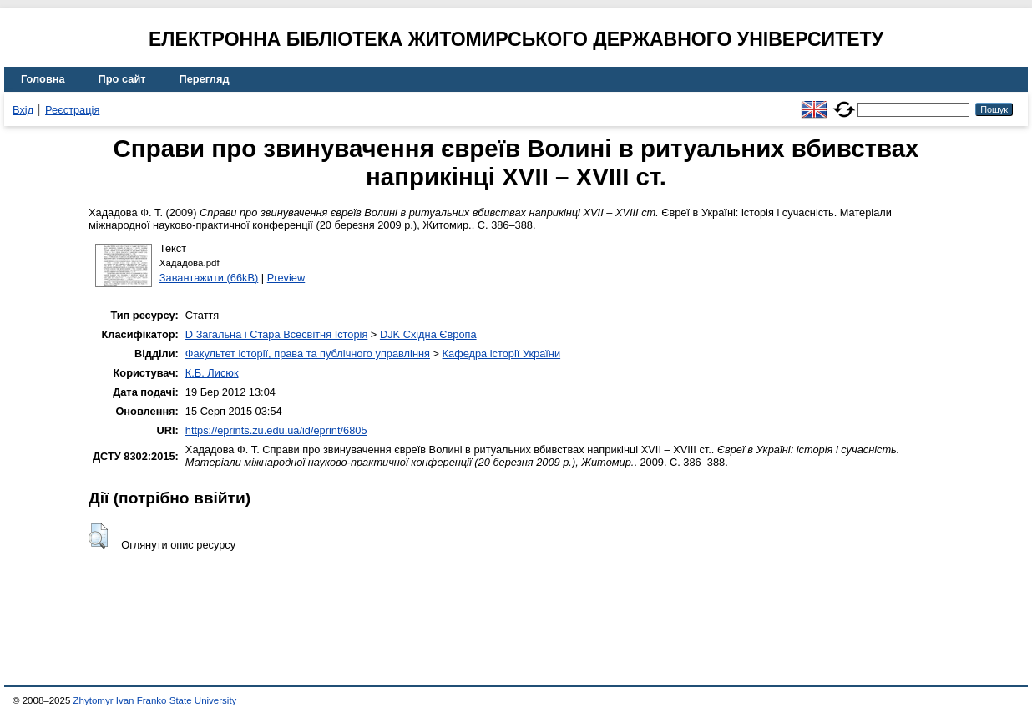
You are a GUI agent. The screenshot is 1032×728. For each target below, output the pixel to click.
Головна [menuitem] (43, 79)
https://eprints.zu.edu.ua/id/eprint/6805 (276, 430)
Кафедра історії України (502, 353)
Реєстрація (72, 110)
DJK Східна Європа (428, 334)
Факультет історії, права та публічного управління (307, 353)
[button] (98, 536)
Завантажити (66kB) (208, 277)
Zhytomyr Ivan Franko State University (155, 700)
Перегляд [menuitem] (205, 79)
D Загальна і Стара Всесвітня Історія (276, 334)
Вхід (23, 110)
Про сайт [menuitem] (122, 79)
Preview (286, 277)
